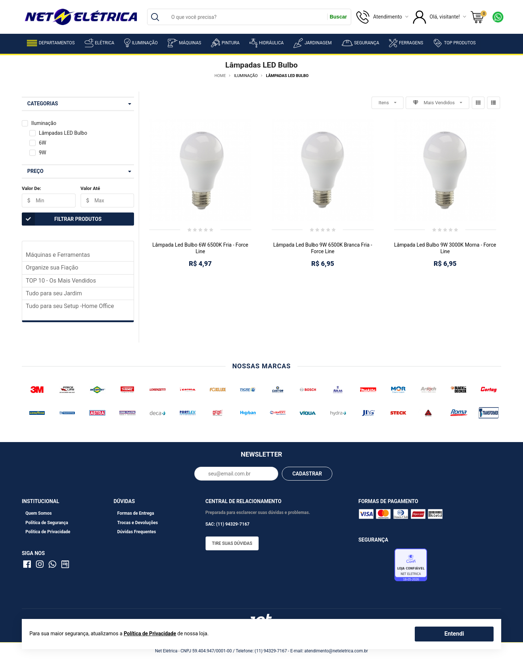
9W (42, 152)
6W (42, 143)
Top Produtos (454, 43)
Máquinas (184, 43)
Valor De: (31, 188)
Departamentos (51, 43)
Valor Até (90, 188)
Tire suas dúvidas (232, 543)
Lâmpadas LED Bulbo (63, 133)
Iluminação (141, 43)
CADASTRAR (307, 474)
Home (220, 76)
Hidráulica (267, 43)
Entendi (454, 633)
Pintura (225, 43)
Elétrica (99, 43)
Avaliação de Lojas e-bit (375, 567)
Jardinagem (312, 43)
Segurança (360, 43)
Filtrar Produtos (62, 219)
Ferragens (406, 43)
